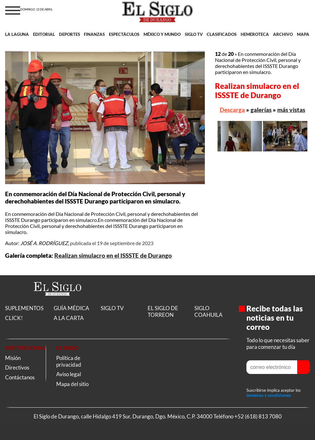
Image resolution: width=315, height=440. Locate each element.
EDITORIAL (44, 34)
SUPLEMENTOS (24, 308)
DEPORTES (69, 34)
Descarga (232, 109)
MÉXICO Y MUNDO (162, 34)
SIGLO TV (194, 34)
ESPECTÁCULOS (124, 34)
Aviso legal (68, 374)
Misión (13, 358)
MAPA (303, 34)
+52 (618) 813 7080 (258, 416)
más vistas (291, 109)
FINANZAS (94, 34)
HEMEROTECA (255, 34)
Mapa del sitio (72, 384)
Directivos (17, 367)
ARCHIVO (283, 34)
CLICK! (14, 318)
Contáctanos (20, 377)
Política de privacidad (68, 361)
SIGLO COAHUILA (208, 311)
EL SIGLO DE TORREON (163, 311)
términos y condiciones (268, 395)
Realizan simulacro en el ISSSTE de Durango (113, 255)
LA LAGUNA (17, 34)
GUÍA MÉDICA (71, 308)
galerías (261, 109)
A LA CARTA (69, 318)
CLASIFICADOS (222, 34)
